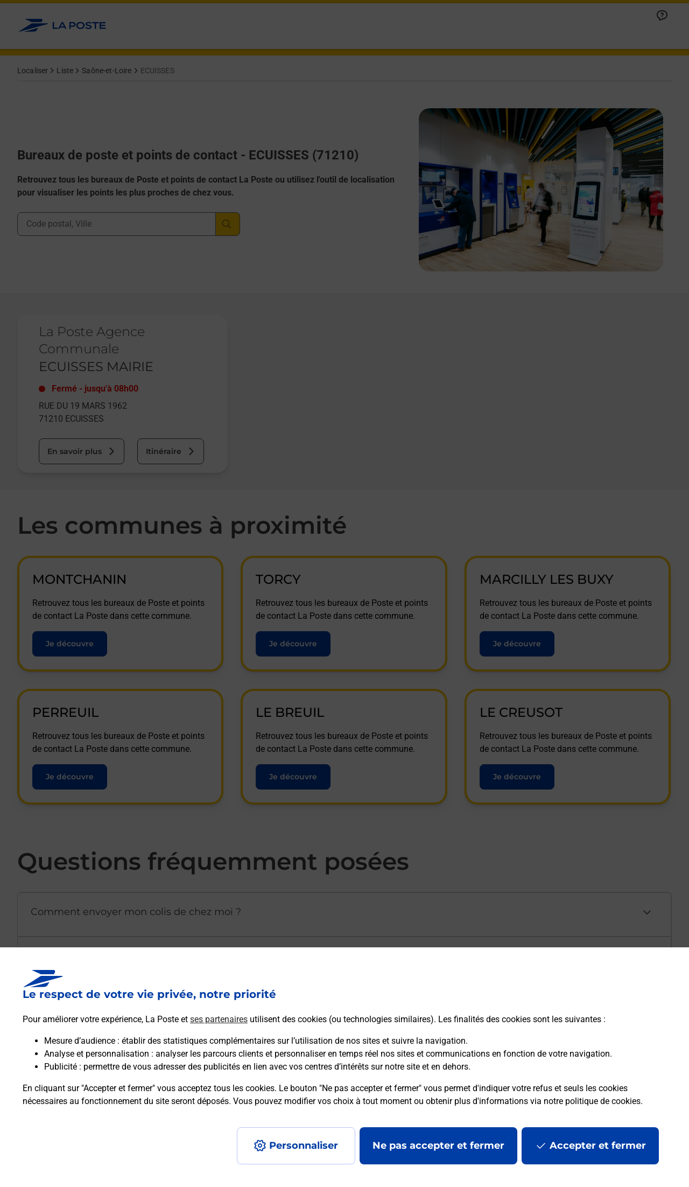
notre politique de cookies (592, 1101)
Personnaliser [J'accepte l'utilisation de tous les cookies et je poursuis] (303, 1145)
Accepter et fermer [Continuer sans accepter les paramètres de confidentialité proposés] (598, 1145)
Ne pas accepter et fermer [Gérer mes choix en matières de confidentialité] (438, 1145)
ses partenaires (219, 1019)
